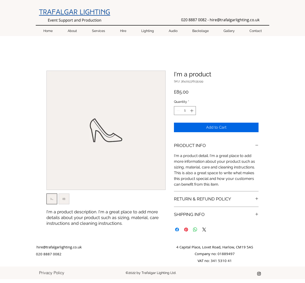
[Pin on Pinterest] (186, 229)
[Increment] (192, 110)
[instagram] (259, 273)
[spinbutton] (185, 110)
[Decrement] (178, 110)
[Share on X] (204, 229)
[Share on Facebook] (177, 229)
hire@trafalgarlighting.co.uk (234, 19)
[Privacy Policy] (51, 272)
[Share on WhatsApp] (195, 229)
